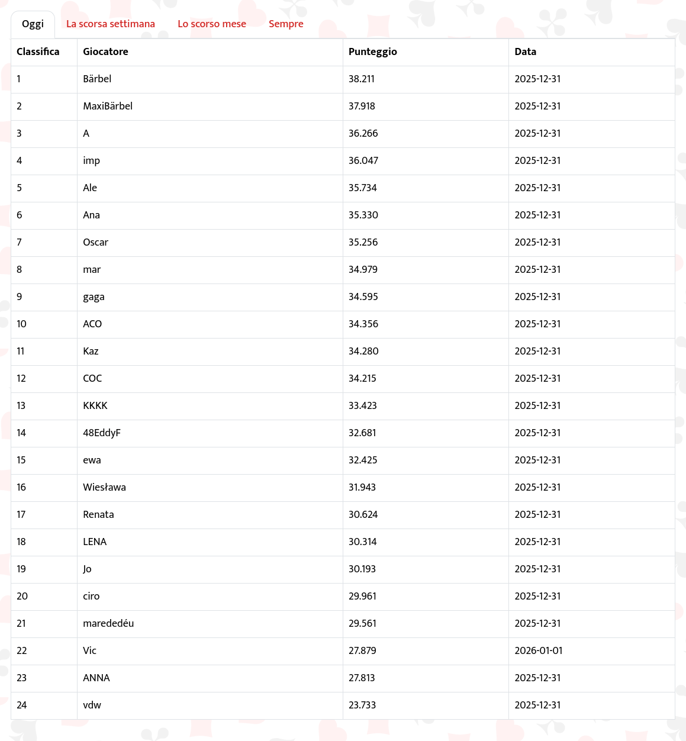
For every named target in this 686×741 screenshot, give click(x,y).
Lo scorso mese (212, 24)
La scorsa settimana (110, 24)
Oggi (33, 24)
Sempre (286, 24)
